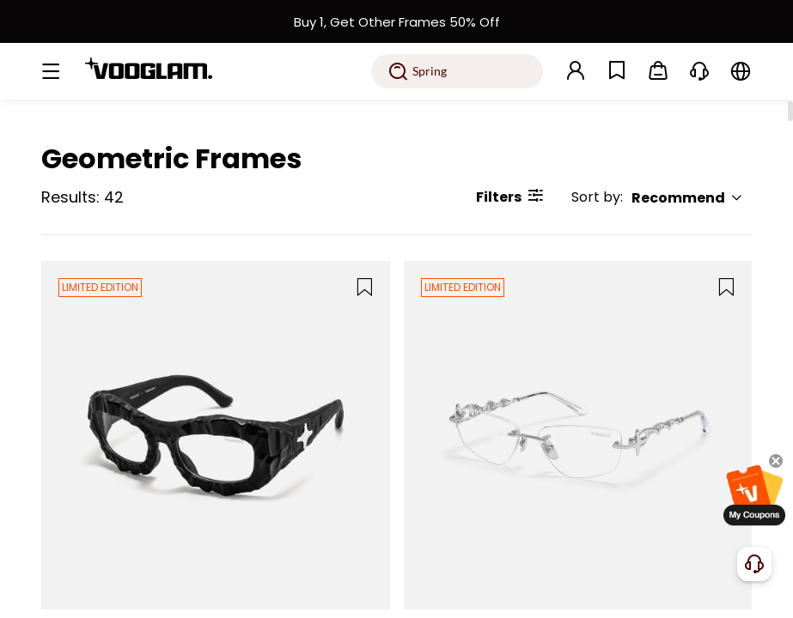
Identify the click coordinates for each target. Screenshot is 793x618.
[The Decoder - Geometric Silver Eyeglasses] (578, 435)
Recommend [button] (687, 198)
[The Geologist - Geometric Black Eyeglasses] (215, 435)
